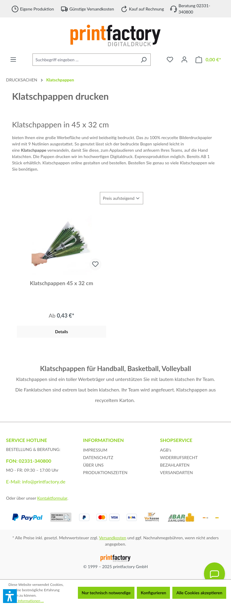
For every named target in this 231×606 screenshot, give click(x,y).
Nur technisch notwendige (106, 592)
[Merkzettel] (170, 59)
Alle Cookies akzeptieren (199, 592)
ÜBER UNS (93, 464)
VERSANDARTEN (176, 472)
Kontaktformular (52, 498)
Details (61, 331)
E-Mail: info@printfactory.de (35, 481)
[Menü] (13, 59)
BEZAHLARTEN (174, 464)
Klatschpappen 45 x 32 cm (61, 283)
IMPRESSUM (95, 449)
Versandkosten (112, 537)
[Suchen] (144, 59)
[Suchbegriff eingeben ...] (84, 59)
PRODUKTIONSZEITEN (105, 472)
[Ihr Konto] (184, 59)
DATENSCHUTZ (98, 457)
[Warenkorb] (208, 59)
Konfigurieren (153, 592)
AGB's (165, 449)
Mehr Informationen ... (26, 600)
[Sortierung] (121, 198)
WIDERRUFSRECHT (179, 457)
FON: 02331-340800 (28, 461)
